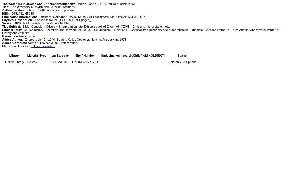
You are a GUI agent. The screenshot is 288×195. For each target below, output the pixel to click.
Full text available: (43, 46)
